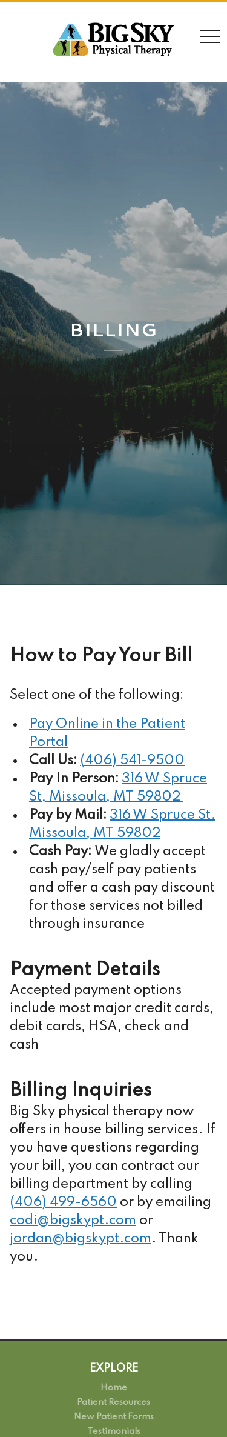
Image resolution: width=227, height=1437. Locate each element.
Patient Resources (113, 1402)
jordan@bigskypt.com (80, 1238)
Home (113, 1388)
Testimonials (113, 1431)
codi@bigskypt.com (73, 1220)
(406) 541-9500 (132, 760)
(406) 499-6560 (63, 1202)
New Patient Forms (114, 1417)
